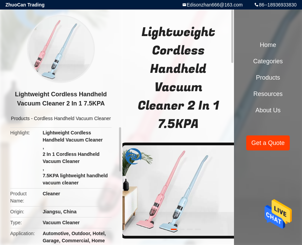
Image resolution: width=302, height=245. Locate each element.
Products (20, 118)
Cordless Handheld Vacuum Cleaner (72, 118)
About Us (268, 110)
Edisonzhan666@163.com (214, 4)
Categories (268, 61)
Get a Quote (268, 143)
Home (268, 45)
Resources (268, 94)
